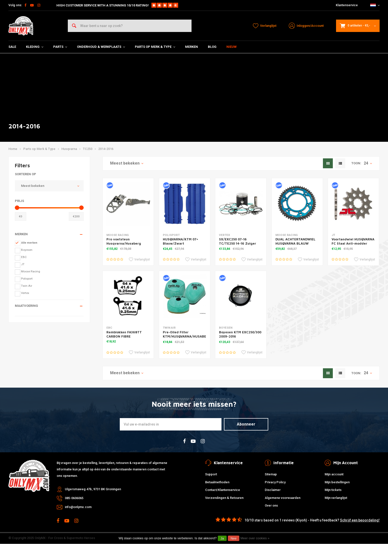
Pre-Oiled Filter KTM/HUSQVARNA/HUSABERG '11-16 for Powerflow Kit (187, 336)
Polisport (27, 278)
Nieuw (231, 47)
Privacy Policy (275, 482)
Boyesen (26, 250)
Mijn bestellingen (337, 482)
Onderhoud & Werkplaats (101, 47)
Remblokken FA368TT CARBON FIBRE (124, 334)
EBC (24, 257)
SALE (12, 47)
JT (22, 264)
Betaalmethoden (217, 482)
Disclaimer (273, 490)
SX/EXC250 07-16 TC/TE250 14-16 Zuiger (237, 241)
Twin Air (26, 285)
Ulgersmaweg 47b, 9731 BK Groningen (93, 489)
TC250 (87, 149)
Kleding (34, 47)
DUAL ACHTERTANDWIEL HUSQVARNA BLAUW (295, 241)
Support (211, 474)
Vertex (25, 293)
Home (12, 149)
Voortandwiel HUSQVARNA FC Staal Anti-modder (353, 241)
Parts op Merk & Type (155, 47)
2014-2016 (105, 149)
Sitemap (271, 474)
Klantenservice (347, 5)
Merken (191, 47)
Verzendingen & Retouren (224, 498)
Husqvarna (69, 149)
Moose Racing (30, 271)
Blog (212, 47)
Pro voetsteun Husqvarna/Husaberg (123, 241)
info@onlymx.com (78, 507)
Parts (60, 47)
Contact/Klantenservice (222, 490)
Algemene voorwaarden (282, 498)
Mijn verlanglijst (336, 498)
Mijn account (334, 474)
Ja (222, 538)
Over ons (271, 505)
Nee (234, 538)
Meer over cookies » (255, 538)
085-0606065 (74, 498)
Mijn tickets (333, 490)
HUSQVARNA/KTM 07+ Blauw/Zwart (180, 241)
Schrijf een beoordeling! (360, 520)
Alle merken (29, 242)
